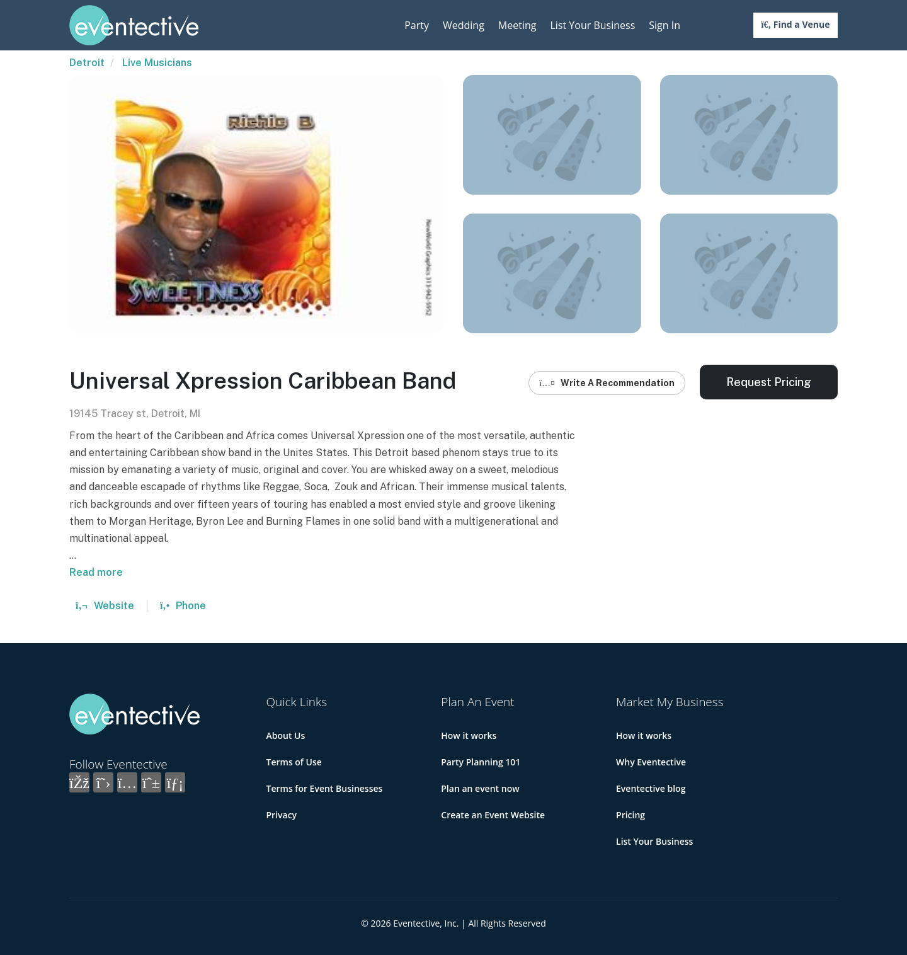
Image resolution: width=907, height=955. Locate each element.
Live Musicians (157, 63)
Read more (96, 572)
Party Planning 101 (480, 762)
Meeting (517, 25)
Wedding (463, 25)
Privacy (281, 815)
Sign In (664, 25)
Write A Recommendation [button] (607, 383)
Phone (183, 606)
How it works (468, 735)
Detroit (87, 63)
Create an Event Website (493, 815)
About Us (285, 735)
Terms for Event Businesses (324, 788)
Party (416, 25)
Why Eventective (651, 762)
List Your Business (592, 25)
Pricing (630, 815)
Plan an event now (480, 788)
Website (105, 606)
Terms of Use (294, 762)
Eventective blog (650, 788)
